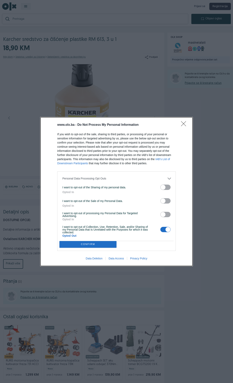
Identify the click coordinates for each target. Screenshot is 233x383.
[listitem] (116, 178)
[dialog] (116, 191)
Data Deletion (94, 258)
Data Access (116, 258)
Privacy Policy (138, 258)
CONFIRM (88, 244)
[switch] (165, 187)
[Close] (185, 125)
